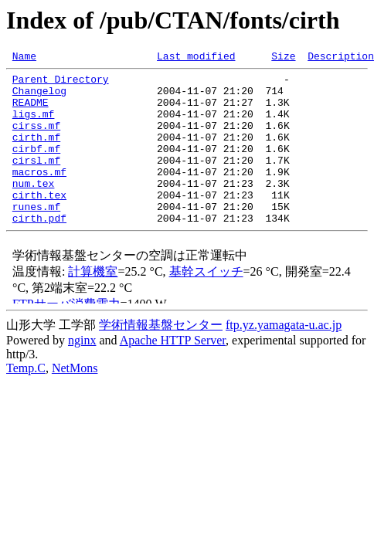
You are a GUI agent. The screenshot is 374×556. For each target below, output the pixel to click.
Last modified (196, 58)
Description (341, 58)
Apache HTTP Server (173, 372)
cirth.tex (39, 222)
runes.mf (36, 236)
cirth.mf (36, 153)
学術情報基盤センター (161, 357)
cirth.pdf (39, 250)
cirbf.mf (36, 167)
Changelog (39, 97)
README (30, 111)
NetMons (75, 400)
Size (283, 58)
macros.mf (39, 195)
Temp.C (26, 400)
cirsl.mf (36, 181)
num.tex (33, 208)
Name (24, 58)
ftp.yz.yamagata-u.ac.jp (284, 357)
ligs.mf (33, 125)
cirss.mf (36, 139)
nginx (82, 372)
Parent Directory (60, 83)
